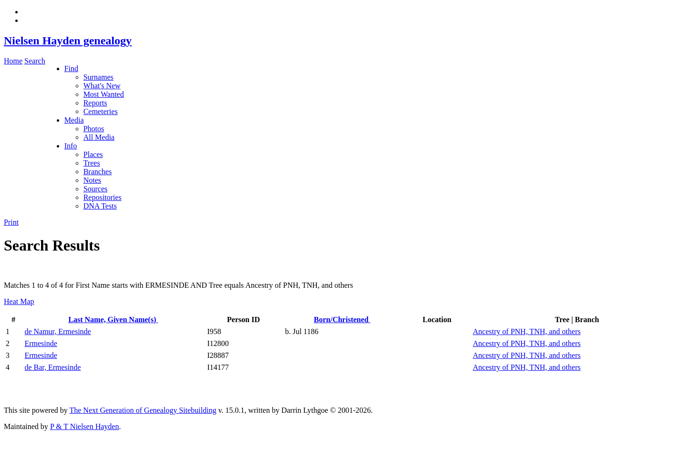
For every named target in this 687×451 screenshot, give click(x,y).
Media (74, 120)
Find (71, 68)
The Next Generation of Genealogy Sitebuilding (142, 410)
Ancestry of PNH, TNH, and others (527, 331)
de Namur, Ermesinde (57, 331)
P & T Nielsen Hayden (84, 426)
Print (11, 222)
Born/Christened (342, 319)
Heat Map (19, 301)
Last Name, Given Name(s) (113, 319)
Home (13, 61)
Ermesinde (40, 343)
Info (70, 146)
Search (34, 61)
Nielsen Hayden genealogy (68, 40)
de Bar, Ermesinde (52, 367)
